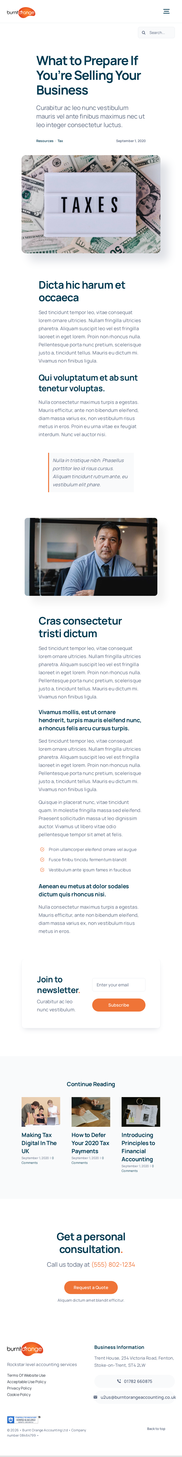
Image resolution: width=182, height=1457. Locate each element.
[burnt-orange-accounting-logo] (21, 9)
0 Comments (38, 1160)
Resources (45, 141)
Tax (60, 141)
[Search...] (156, 32)
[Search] (143, 32)
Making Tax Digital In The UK (39, 1143)
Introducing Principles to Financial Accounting (138, 1147)
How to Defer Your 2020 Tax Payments (90, 1143)
